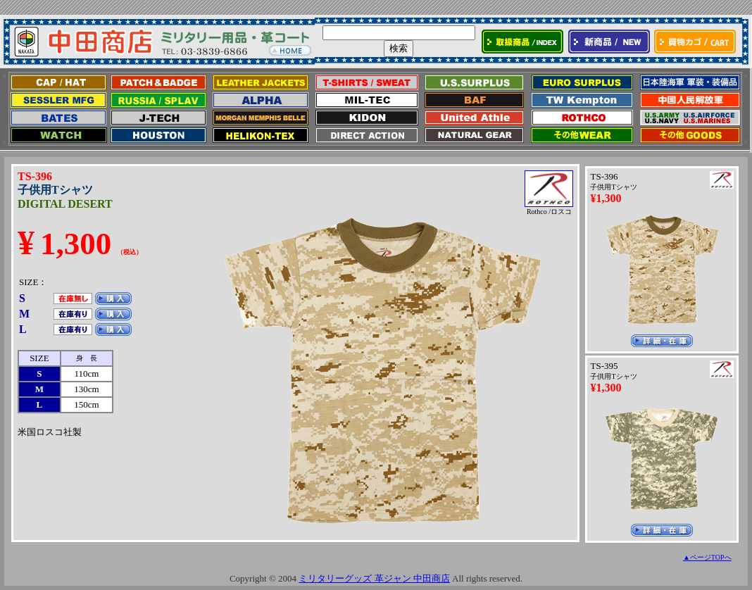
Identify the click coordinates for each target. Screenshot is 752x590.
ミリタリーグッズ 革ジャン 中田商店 (374, 578)
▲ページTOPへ (707, 557)
